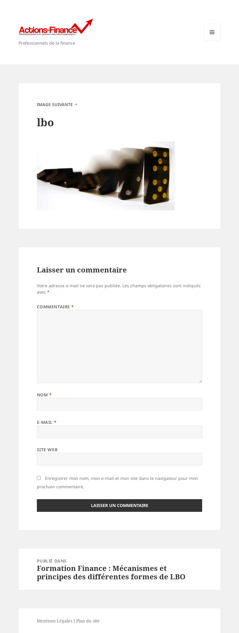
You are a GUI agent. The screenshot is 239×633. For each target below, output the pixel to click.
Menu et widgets (212, 40)
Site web (47, 449)
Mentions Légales (54, 621)
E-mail (47, 422)
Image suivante (55, 104)
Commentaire (55, 307)
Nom (44, 395)
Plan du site (88, 621)
